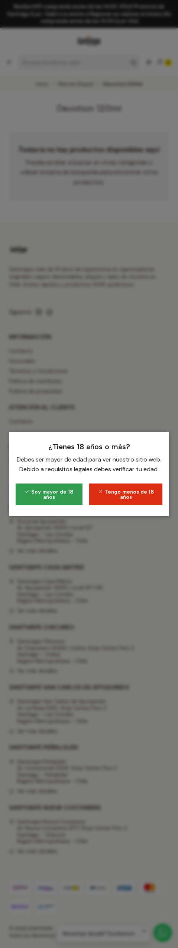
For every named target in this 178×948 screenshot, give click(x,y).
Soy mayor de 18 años (49, 494)
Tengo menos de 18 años (126, 494)
